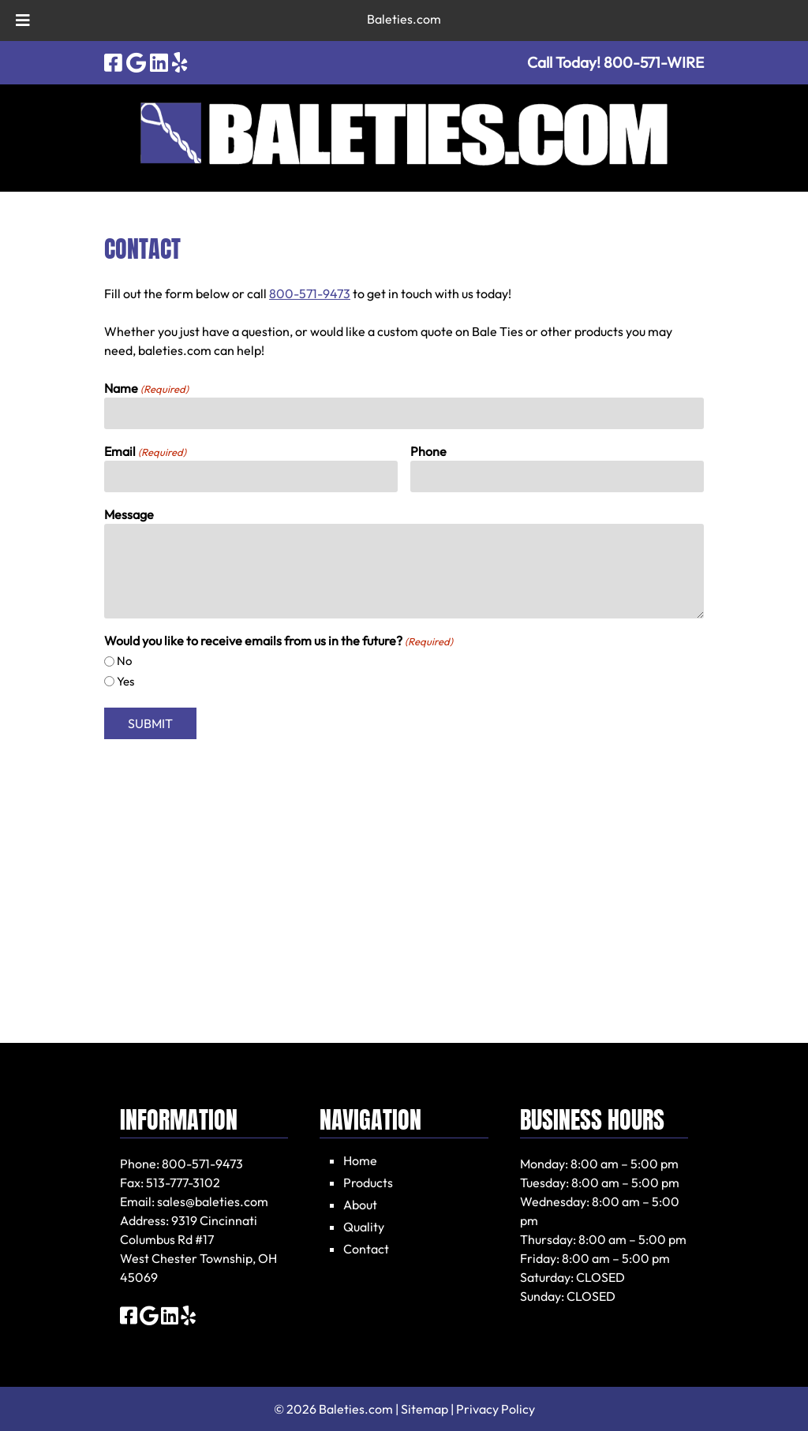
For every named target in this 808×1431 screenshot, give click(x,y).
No (124, 660)
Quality (363, 1227)
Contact (366, 1249)
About (360, 1204)
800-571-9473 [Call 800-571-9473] (202, 1163)
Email (145, 452)
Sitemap (424, 1409)
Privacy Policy (495, 1409)
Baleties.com (404, 19)
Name (146, 389)
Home (360, 1160)
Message (129, 514)
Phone (428, 451)
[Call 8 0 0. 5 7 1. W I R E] (654, 62)
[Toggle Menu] (23, 20)
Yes (125, 681)
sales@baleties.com (212, 1201)
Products (368, 1182)
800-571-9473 (309, 293)
